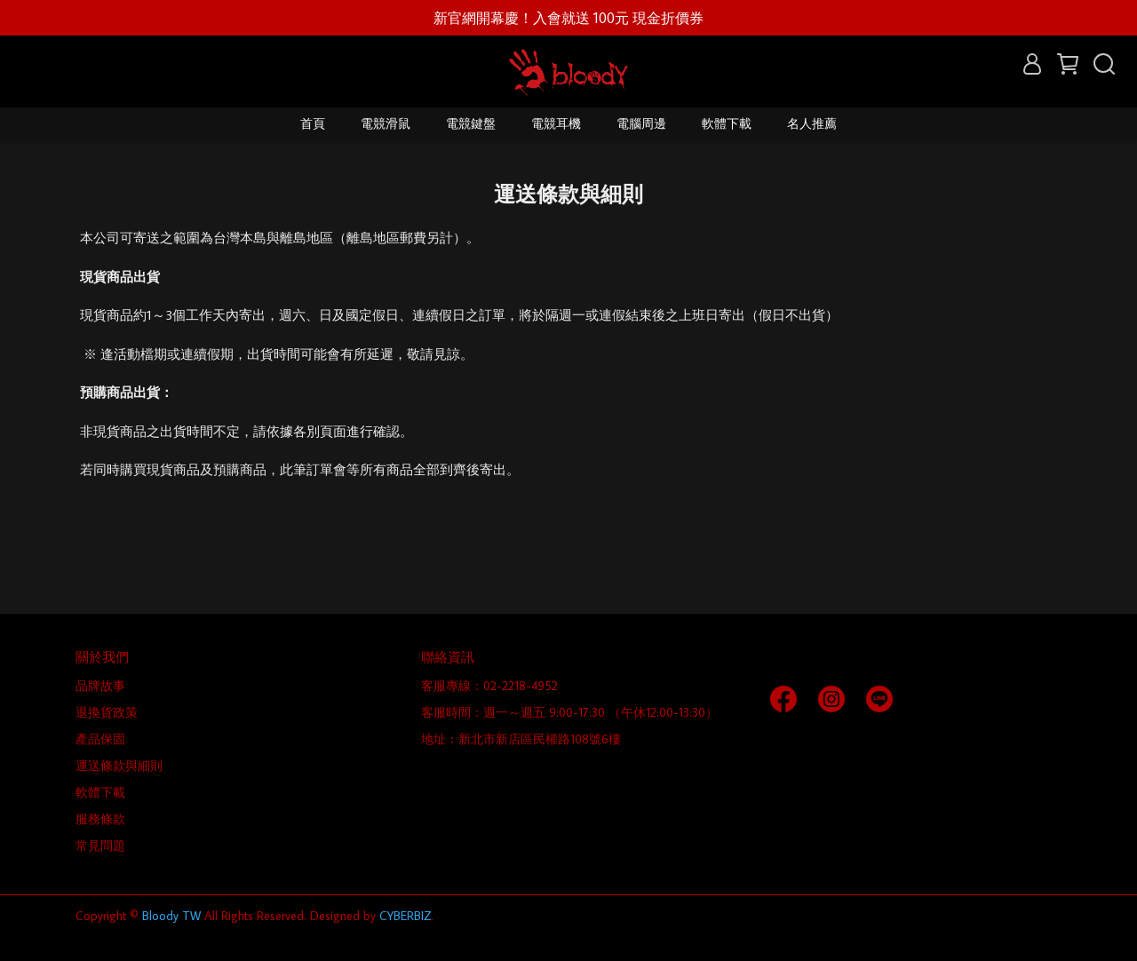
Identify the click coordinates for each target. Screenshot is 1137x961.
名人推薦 (812, 123)
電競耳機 (556, 123)
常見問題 (100, 846)
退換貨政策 (107, 712)
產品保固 (100, 739)
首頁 (312, 123)
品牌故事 (100, 686)
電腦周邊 (641, 123)
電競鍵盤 (471, 123)
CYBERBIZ (405, 916)
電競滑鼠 (385, 123)
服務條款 (100, 819)
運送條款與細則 (119, 766)
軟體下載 (726, 123)
